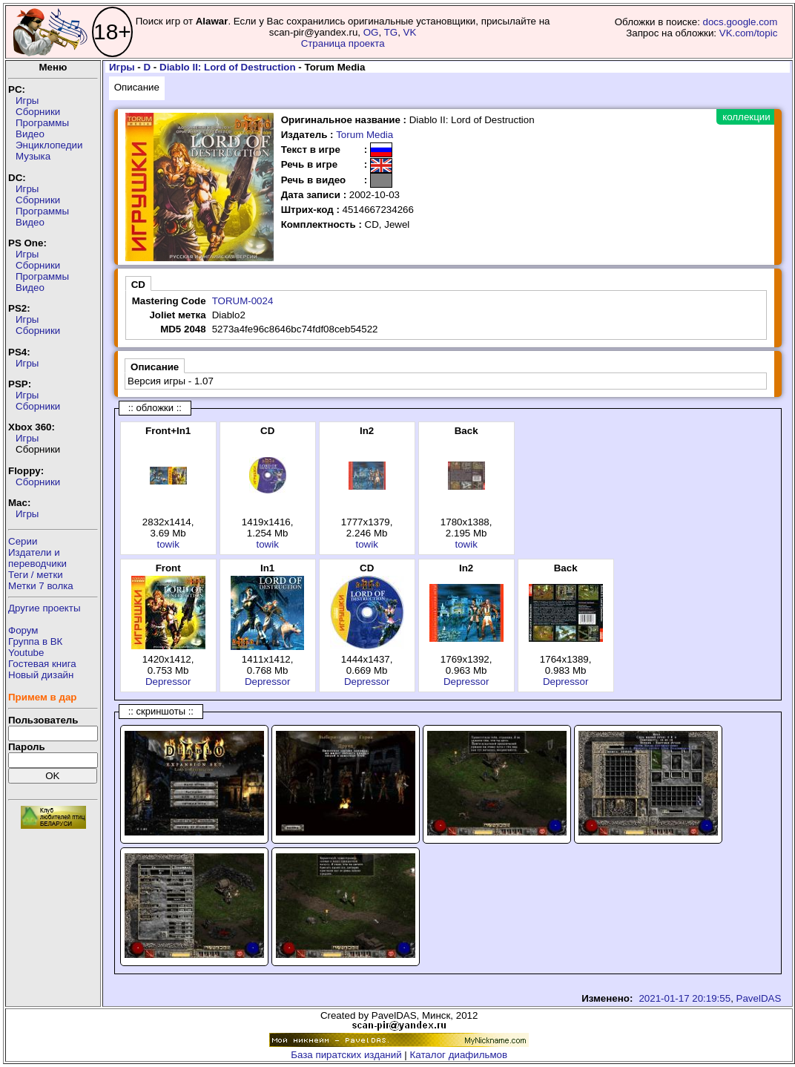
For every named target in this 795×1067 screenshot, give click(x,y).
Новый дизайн (40, 674)
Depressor (168, 681)
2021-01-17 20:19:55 (684, 998)
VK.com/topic (748, 33)
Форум (23, 630)
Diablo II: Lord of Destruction (227, 67)
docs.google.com (740, 21)
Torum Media (364, 134)
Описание (136, 87)
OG (371, 32)
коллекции (746, 116)
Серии (22, 541)
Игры (27, 100)
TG (391, 32)
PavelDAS (759, 998)
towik (167, 544)
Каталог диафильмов (459, 1054)
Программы (42, 122)
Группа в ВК (35, 641)
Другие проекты (44, 608)
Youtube (26, 652)
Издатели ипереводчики (37, 558)
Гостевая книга (42, 663)
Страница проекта (343, 43)
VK (410, 32)
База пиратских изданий (346, 1054)
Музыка (33, 156)
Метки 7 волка (40, 585)
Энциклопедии (49, 145)
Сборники (38, 111)
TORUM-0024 (243, 300)
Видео (30, 133)
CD (138, 284)
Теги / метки (35, 574)
